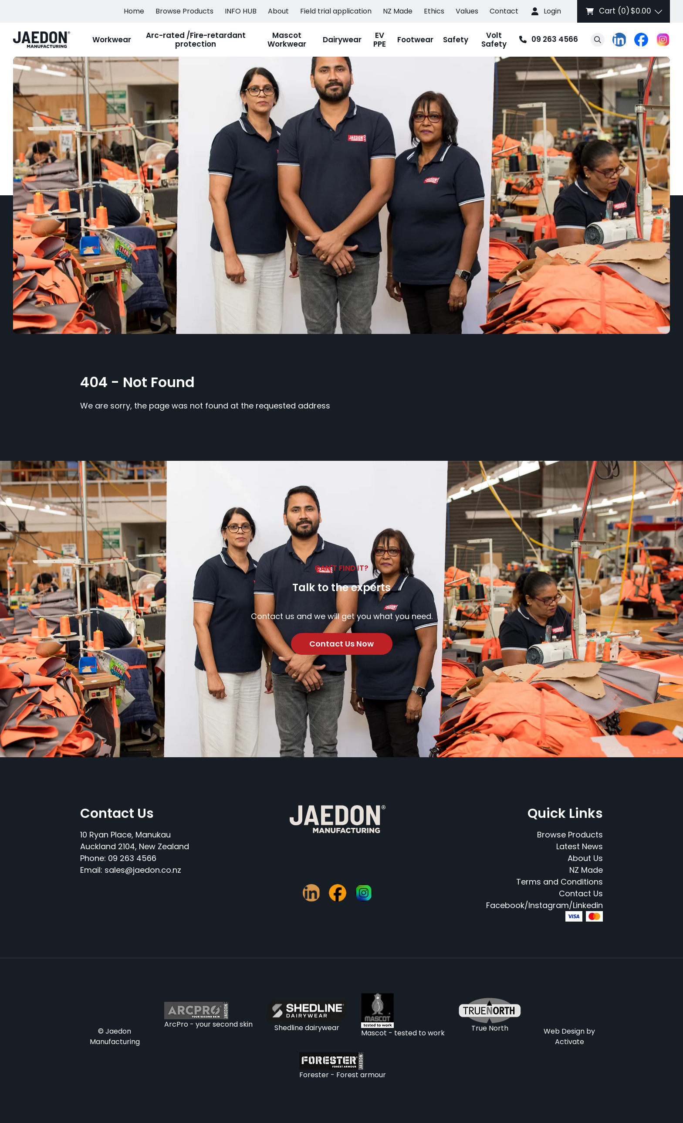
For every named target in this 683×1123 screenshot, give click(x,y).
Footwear (415, 39)
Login (552, 11)
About (278, 11)
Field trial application (336, 11)
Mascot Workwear (286, 39)
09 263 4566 (546, 40)
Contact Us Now (341, 643)
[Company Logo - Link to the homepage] (41, 40)
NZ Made (398, 11)
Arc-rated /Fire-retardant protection (196, 39)
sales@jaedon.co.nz (143, 869)
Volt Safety (494, 39)
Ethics (434, 11)
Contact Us (581, 893)
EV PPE (379, 39)
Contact (504, 11)
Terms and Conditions (559, 881)
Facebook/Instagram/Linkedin (544, 905)
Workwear (111, 39)
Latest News (579, 846)
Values (467, 11)
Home (134, 11)
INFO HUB (241, 11)
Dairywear (342, 39)
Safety (455, 39)
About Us (585, 858)
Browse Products (184, 11)
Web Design (564, 1031)
